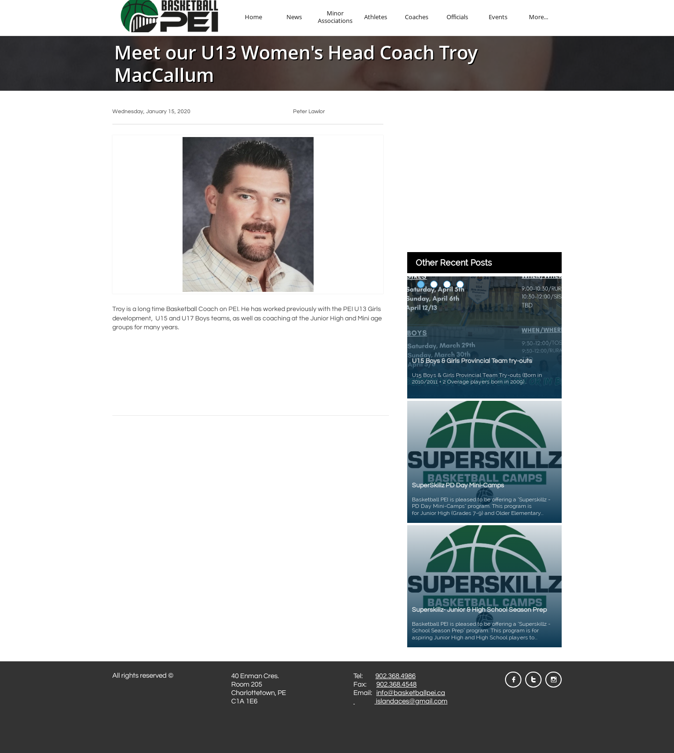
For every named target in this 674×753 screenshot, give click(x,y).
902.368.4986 (395, 676)
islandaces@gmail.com (410, 701)
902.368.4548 (396, 684)
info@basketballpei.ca (410, 692)
